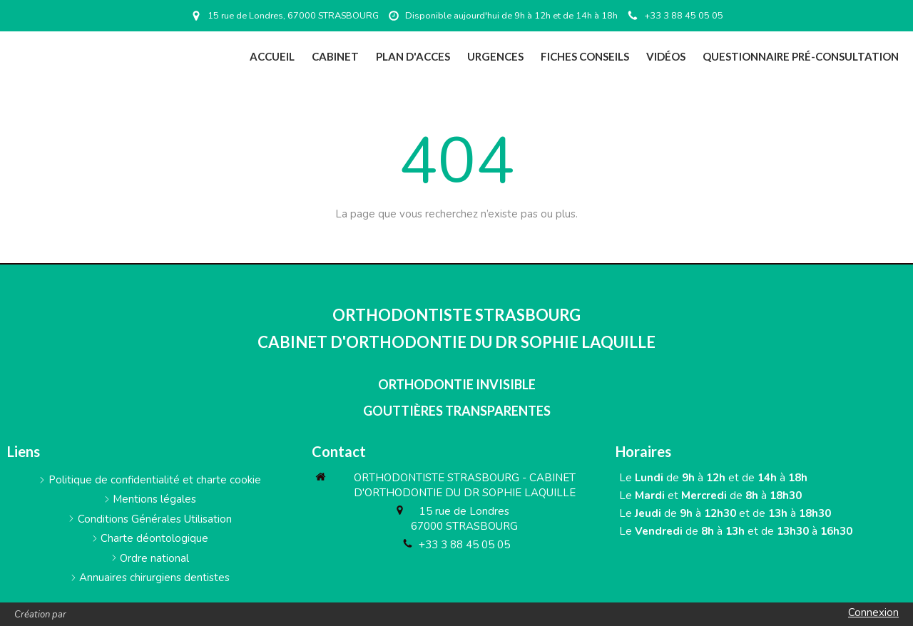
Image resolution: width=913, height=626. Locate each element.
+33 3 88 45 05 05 (464, 545)
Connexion (873, 612)
